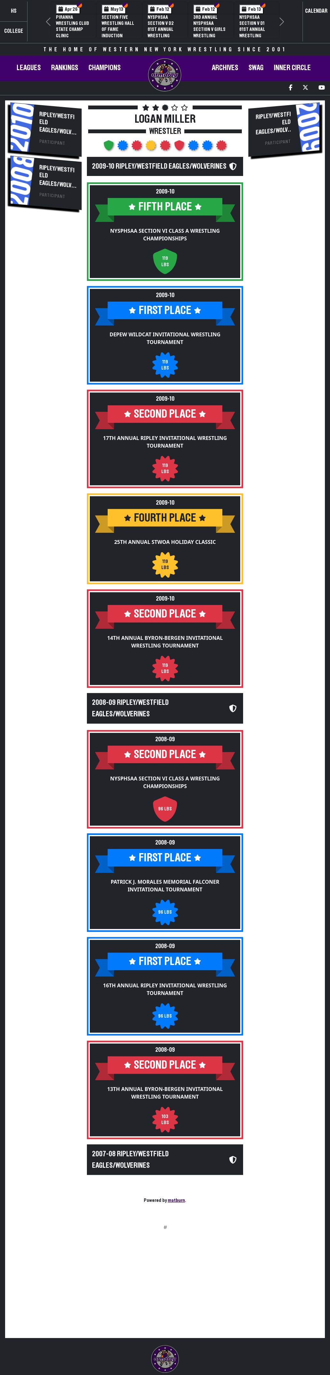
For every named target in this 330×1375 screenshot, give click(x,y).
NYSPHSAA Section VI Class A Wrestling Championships (165, 234)
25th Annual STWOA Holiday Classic (165, 541)
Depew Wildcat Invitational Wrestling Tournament (165, 338)
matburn (176, 1200)
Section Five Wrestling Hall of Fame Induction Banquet (118, 29)
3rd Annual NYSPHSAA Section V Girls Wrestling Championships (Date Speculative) (209, 35)
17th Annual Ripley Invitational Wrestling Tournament (165, 442)
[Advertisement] (46, 323)
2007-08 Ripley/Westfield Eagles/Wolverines (130, 1150)
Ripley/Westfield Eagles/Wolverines (56, 126)
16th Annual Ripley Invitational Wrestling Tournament (165, 980)
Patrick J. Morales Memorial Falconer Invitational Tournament (165, 876)
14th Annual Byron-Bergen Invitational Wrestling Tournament (165, 641)
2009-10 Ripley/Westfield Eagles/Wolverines (159, 166)
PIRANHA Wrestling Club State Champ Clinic (72, 26)
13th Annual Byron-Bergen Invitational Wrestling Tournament (165, 1083)
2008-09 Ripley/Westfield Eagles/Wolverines (130, 708)
